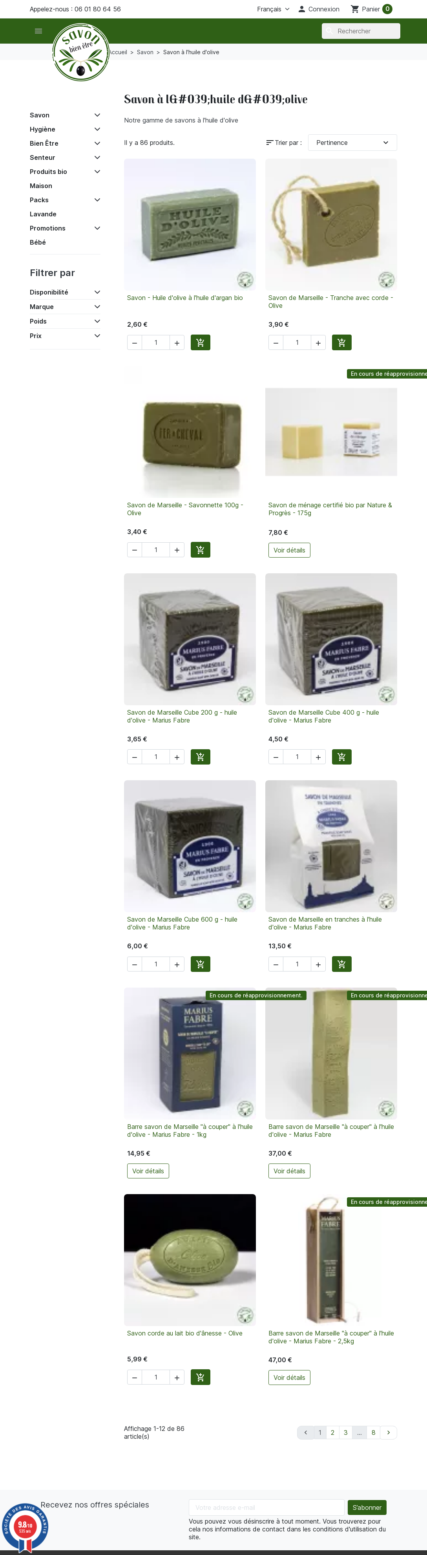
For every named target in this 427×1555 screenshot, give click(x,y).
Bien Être (44, 143)
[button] (318, 9)
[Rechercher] (361, 31)
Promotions (48, 228)
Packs (39, 200)
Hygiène (42, 129)
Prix (36, 336)
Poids (38, 321)
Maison (41, 186)
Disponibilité (49, 292)
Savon (39, 115)
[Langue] (264, 9)
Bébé (38, 242)
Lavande (43, 214)
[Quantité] (156, 342)
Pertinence (353, 142)
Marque (42, 307)
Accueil (47, 97)
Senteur (42, 157)
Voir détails (289, 550)
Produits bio (48, 172)
